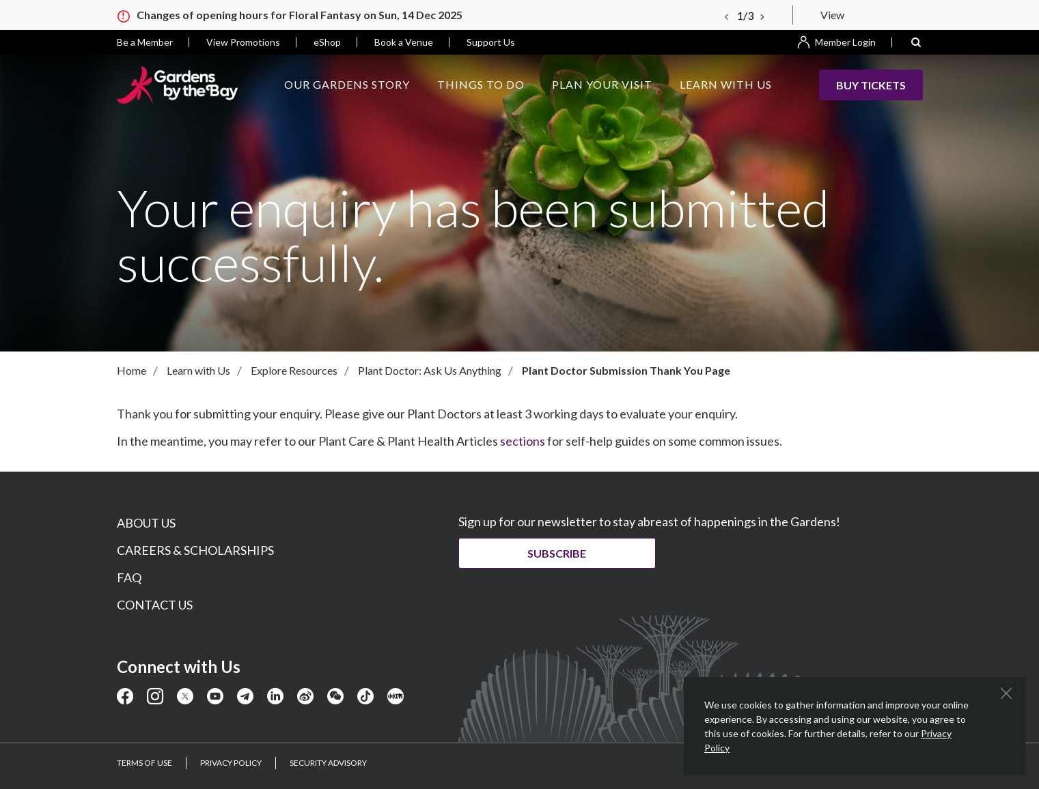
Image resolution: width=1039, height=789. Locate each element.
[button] (916, 42)
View (832, 14)
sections (522, 440)
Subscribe (560, 553)
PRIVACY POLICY (231, 763)
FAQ (129, 577)
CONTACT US (155, 604)
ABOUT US (146, 522)
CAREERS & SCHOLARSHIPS (195, 550)
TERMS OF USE (144, 763)
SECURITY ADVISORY (328, 763)
